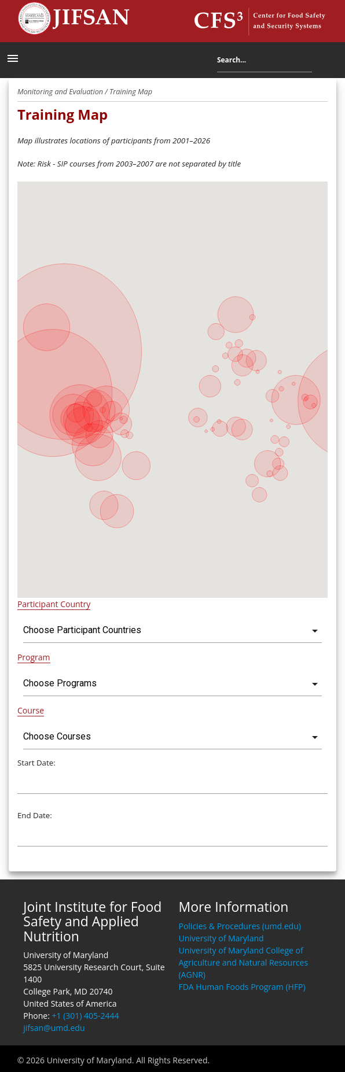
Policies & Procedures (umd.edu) (239, 926)
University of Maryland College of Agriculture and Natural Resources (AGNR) (243, 962)
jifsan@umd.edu (54, 1027)
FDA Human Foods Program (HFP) (241, 986)
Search (320, 62)
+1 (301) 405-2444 (85, 1015)
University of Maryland (220, 938)
